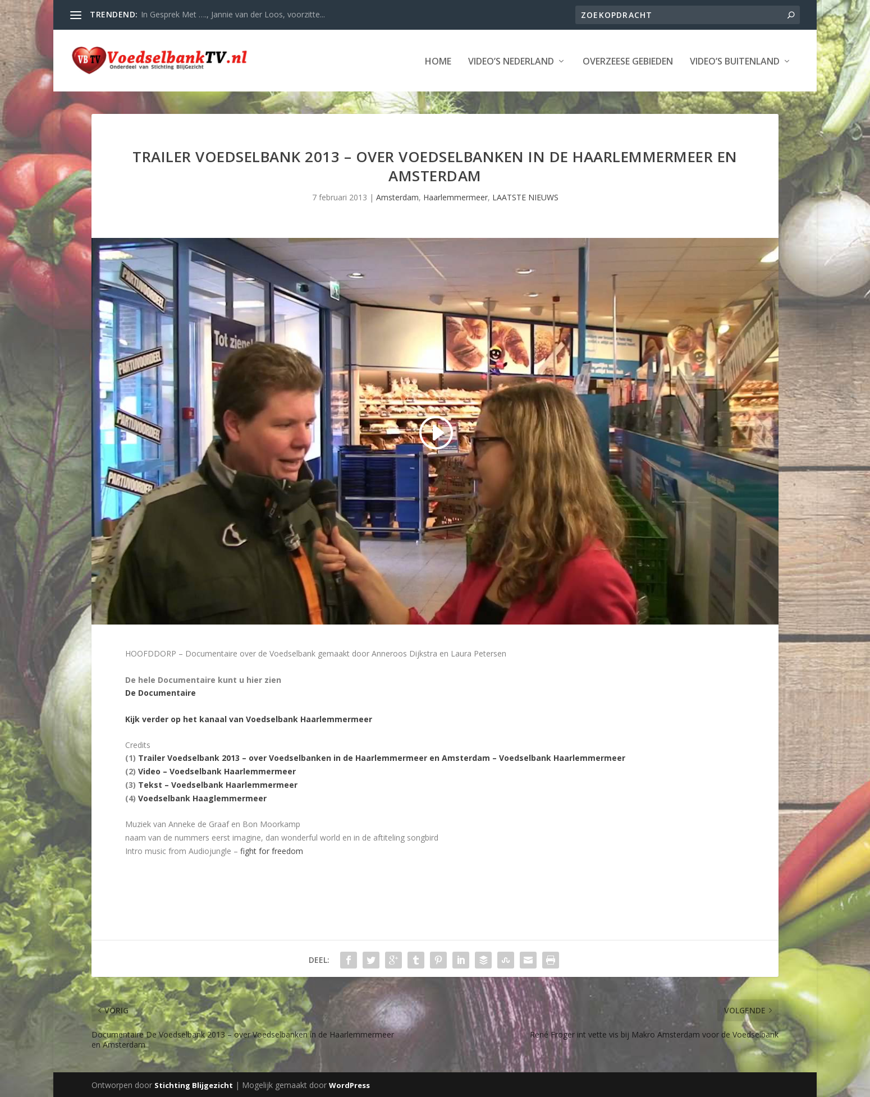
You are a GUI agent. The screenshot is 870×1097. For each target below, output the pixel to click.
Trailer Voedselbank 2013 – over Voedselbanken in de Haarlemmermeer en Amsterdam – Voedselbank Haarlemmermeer (381, 757)
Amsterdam (397, 196)
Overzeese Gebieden (628, 61)
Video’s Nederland (511, 61)
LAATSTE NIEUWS (525, 196)
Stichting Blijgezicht (193, 1084)
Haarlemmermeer (455, 196)
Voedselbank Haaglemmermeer (202, 797)
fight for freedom (271, 849)
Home (438, 61)
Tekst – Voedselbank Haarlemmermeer (217, 783)
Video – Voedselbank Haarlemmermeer (217, 770)
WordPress (349, 1084)
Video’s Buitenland (735, 61)
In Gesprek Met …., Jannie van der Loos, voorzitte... (233, 14)
